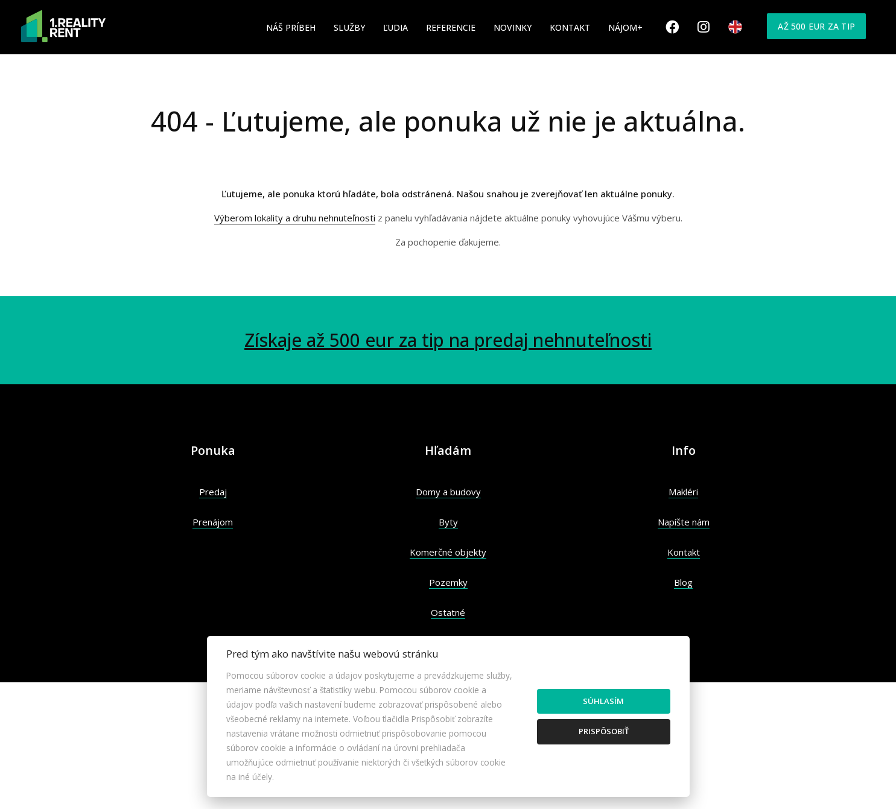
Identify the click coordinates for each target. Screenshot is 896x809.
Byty (448, 522)
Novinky (513, 27)
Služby (349, 27)
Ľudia (395, 27)
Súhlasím (603, 701)
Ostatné (448, 612)
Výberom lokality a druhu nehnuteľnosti (294, 218)
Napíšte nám (684, 522)
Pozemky (448, 582)
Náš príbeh (291, 27)
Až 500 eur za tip (816, 26)
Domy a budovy (448, 492)
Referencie (450, 27)
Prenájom (212, 522)
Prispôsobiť (604, 731)
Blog (683, 582)
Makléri (683, 492)
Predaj (213, 492)
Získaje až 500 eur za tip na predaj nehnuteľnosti (448, 340)
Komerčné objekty (448, 552)
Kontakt (570, 27)
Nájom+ (625, 27)
